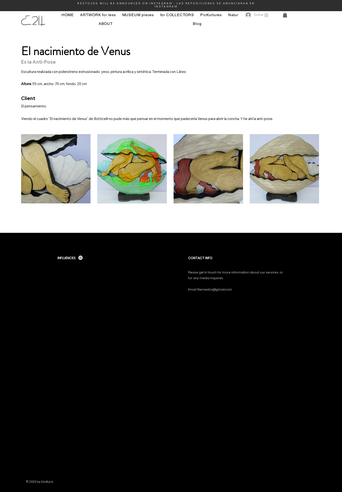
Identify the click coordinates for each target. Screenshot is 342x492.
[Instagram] (266, 15)
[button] (285, 15)
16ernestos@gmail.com (214, 289)
